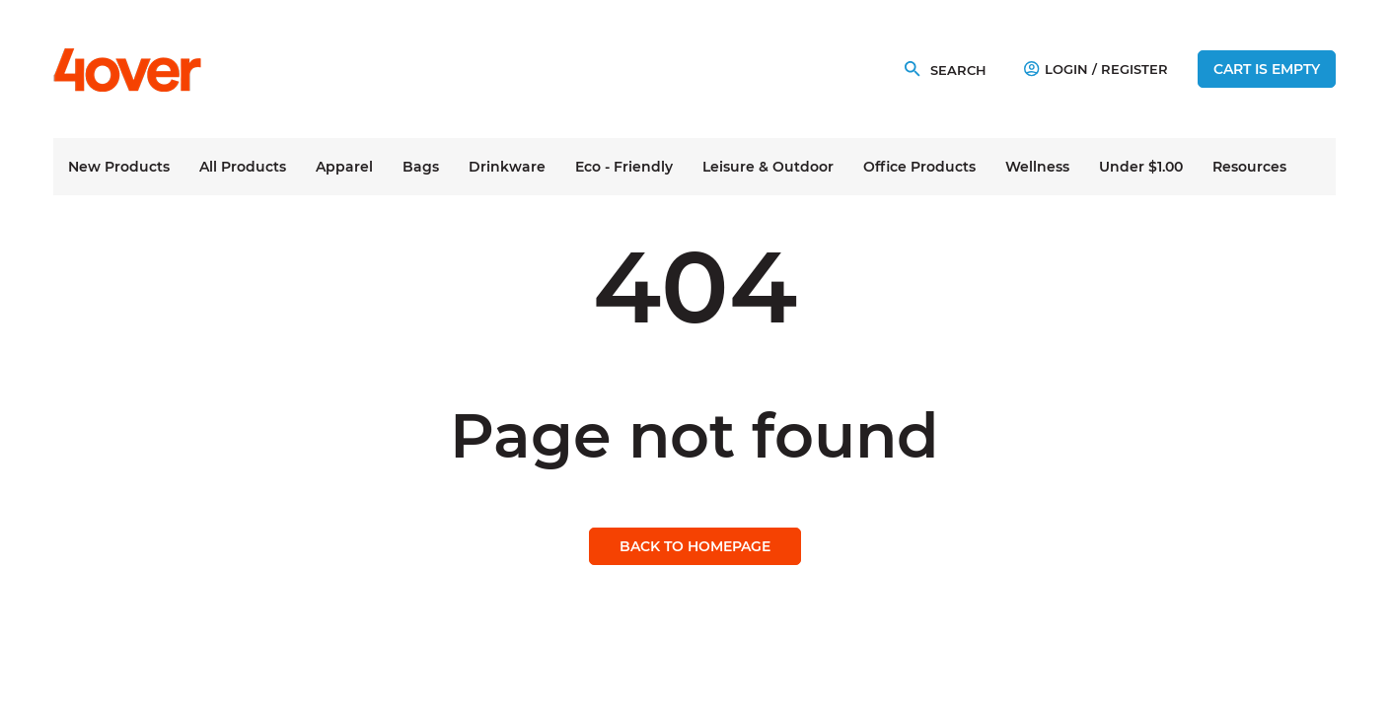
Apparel (344, 167)
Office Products (919, 167)
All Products (242, 167)
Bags (420, 167)
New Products (119, 167)
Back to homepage (695, 546)
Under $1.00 (1141, 167)
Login (1056, 69)
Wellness (1037, 167)
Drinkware (507, 167)
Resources (1249, 167)
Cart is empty (1266, 69)
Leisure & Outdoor (768, 167)
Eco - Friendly (624, 167)
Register (1134, 69)
